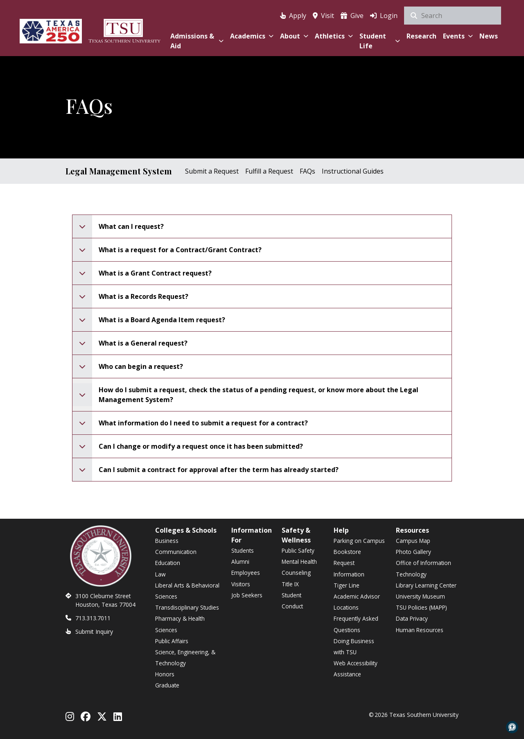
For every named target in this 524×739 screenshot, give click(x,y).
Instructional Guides (353, 171)
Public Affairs (171, 641)
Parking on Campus (359, 541)
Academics (251, 36)
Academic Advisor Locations (357, 601)
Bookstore (347, 552)
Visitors (240, 584)
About (294, 36)
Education (167, 563)
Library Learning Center (426, 585)
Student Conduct (292, 600)
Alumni (240, 561)
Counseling (296, 572)
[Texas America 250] (51, 29)
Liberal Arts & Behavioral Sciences (187, 590)
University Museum (420, 596)
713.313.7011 (93, 618)
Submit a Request (212, 171)
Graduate (167, 685)
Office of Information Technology (423, 568)
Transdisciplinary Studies (187, 607)
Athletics (334, 36)
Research (421, 36)
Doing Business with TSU (354, 646)
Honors (164, 674)
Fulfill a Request (269, 171)
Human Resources (419, 630)
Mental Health (299, 561)
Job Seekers (246, 595)
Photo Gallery (413, 552)
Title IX (290, 584)
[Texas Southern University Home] (124, 29)
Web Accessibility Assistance (355, 668)
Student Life (379, 41)
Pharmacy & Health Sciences (180, 624)
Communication (175, 552)
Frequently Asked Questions (356, 624)
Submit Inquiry (94, 631)
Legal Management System (119, 170)
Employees (245, 572)
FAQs (307, 171)
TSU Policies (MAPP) (421, 607)
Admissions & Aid (196, 41)
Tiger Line (346, 585)
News (488, 36)
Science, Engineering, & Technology (185, 657)
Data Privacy (412, 618)
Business (166, 541)
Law (160, 574)
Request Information (349, 568)
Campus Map (413, 541)
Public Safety (298, 550)
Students (242, 550)
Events (458, 36)
